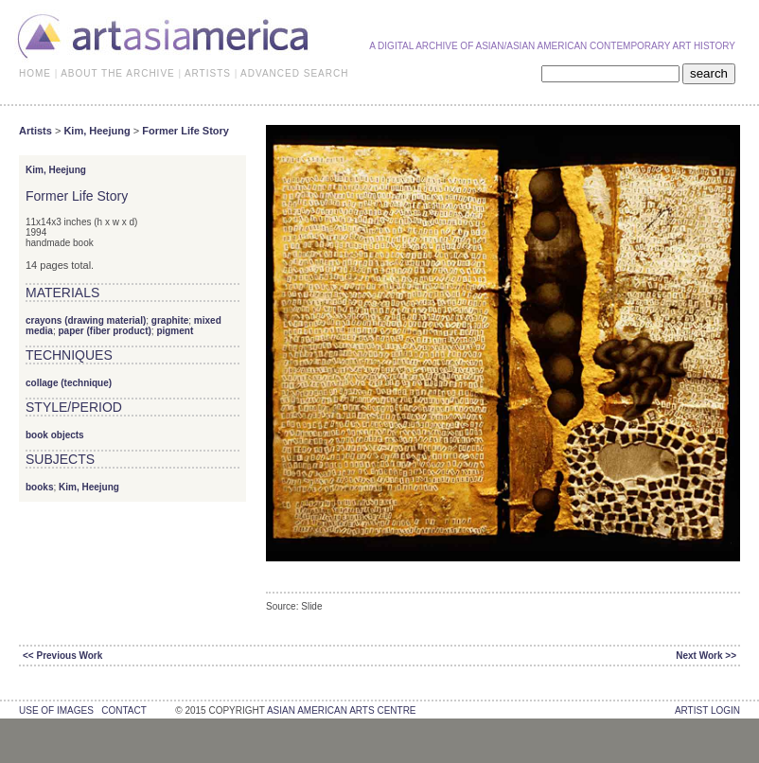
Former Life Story (185, 130)
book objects (55, 435)
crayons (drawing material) (86, 320)
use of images (56, 710)
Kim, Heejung (96, 130)
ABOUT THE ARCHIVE (118, 73)
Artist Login (707, 710)
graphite (169, 320)
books (39, 487)
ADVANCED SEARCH (294, 73)
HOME (35, 73)
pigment (174, 331)
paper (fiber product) (104, 331)
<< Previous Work (62, 655)
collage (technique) (69, 383)
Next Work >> (706, 655)
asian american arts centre (341, 710)
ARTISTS (208, 73)
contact (123, 710)
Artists (35, 130)
